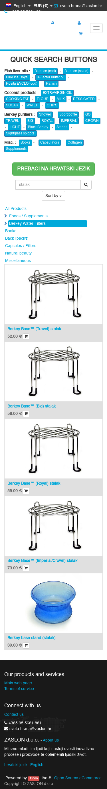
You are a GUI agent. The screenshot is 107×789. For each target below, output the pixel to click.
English (36, 765)
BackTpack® (16, 238)
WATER (33, 105)
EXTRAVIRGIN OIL (57, 93)
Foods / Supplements (28, 216)
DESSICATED (84, 99)
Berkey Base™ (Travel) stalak (34, 329)
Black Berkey (38, 127)
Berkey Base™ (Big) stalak (31, 406)
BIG (30, 121)
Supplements (16, 149)
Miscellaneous (18, 261)
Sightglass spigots (20, 133)
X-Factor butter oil (50, 77)
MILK (61, 99)
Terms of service (19, 689)
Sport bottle (68, 114)
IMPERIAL (69, 121)
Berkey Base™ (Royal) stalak (33, 484)
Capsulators (49, 142)
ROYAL (47, 121)
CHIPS (52, 105)
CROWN (92, 121)
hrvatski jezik (15, 765)
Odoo (34, 778)
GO (87, 114)
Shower (45, 114)
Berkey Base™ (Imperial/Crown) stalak (42, 561)
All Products (16, 209)
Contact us (14, 715)
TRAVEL (12, 121)
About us (51, 740)
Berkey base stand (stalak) (31, 638)
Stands (61, 127)
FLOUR (43, 99)
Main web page (18, 683)
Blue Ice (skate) (76, 71)
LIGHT (15, 127)
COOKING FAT (17, 99)
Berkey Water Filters (27, 224)
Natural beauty (18, 253)
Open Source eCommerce (78, 778)
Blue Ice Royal (17, 77)
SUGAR (12, 105)
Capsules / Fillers (20, 246)
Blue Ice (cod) (45, 71)
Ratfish (51, 84)
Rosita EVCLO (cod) (21, 84)
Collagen (75, 142)
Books (25, 142)
